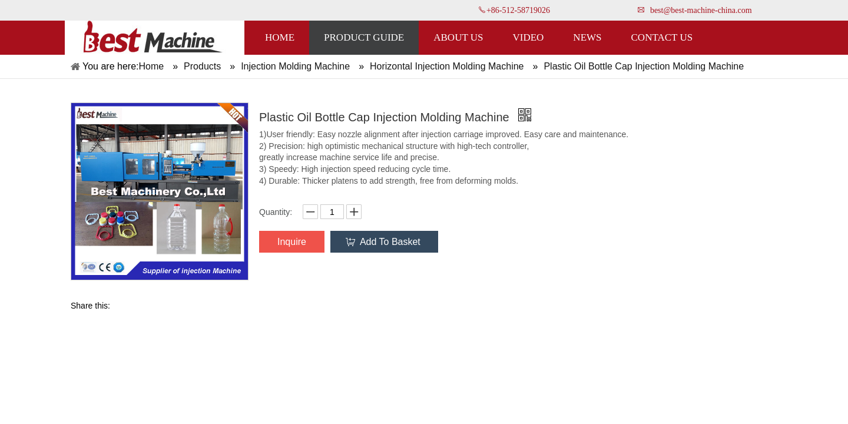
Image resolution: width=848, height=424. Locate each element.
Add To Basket (390, 242)
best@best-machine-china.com (701, 10)
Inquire (291, 242)
